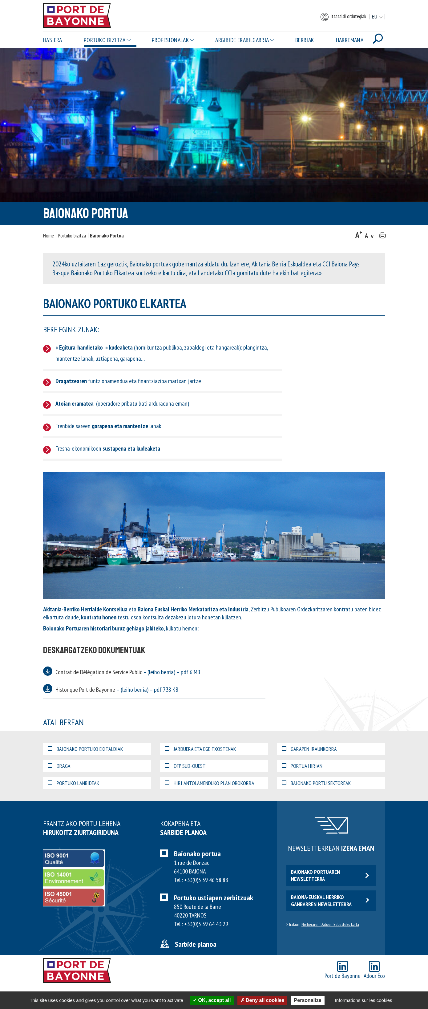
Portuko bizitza (105, 40)
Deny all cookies (262, 1000)
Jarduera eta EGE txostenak (200, 748)
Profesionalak (170, 40)
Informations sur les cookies (363, 1000)
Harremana (350, 40)
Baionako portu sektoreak (316, 783)
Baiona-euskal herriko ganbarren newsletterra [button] (330, 901)
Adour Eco (374, 970)
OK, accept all (212, 1000)
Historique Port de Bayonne (116, 690)
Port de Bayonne (343, 970)
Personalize (307, 1000)
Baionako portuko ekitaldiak (85, 748)
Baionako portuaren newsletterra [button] (330, 875)
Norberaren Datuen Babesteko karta (330, 924)
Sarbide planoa (195, 944)
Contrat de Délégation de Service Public (127, 672)
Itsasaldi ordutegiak (343, 17)
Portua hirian (302, 765)
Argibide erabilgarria (242, 40)
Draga (59, 765)
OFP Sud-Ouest (185, 765)
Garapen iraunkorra (309, 748)
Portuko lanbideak (73, 783)
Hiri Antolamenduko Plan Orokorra (209, 783)
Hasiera (52, 40)
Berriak (304, 40)
